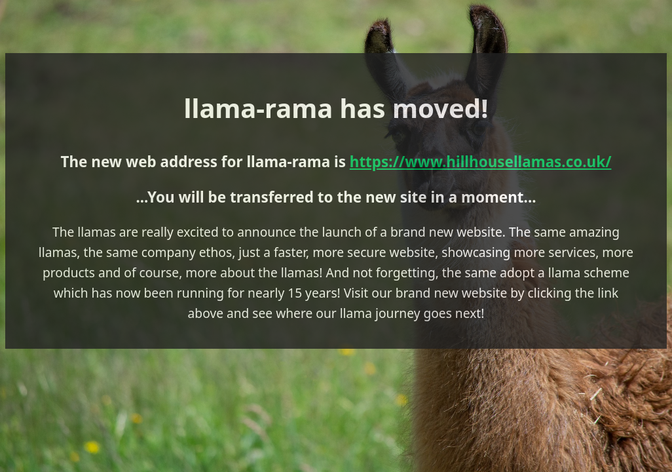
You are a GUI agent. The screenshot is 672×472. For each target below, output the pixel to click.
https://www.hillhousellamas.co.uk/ (481, 161)
